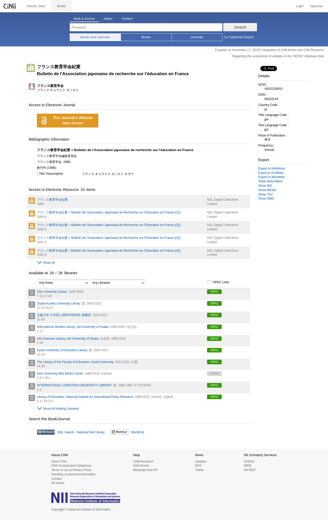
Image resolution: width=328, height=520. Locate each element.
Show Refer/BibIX (270, 181)
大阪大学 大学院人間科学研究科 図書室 (64, 315)
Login (299, 6)
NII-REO (249, 470)
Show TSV (265, 194)
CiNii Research (143, 461)
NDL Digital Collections (222, 199)
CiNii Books (141, 465)
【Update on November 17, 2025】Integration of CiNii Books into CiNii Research (269, 50)
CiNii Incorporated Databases (71, 465)
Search (240, 27)
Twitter (199, 470)
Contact (56, 478)
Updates (201, 461)
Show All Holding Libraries (61, 408)
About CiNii (59, 461)
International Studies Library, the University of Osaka (72, 327)
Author (108, 19)
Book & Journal (84, 19)
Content (127, 19)
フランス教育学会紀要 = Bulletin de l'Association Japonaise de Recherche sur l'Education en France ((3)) (108, 238)
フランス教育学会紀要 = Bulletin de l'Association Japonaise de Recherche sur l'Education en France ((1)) (108, 212)
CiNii (10, 6)
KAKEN (249, 461)
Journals (197, 37)
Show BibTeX (267, 190)
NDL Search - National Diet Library (81, 432)
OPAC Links (218, 282)
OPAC (214, 291)
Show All (49, 262)
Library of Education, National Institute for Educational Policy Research (85, 397)
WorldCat (137, 432)
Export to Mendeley (271, 177)
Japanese (316, 6)
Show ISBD (266, 198)
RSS (198, 465)
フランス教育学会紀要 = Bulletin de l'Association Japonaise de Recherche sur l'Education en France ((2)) (108, 225)
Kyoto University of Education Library (62, 350)
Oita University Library (52, 291)
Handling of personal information (73, 474)
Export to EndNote (270, 173)
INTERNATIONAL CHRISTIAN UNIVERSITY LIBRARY (74, 385)
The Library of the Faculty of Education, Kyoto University (75, 362)
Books (146, 37)
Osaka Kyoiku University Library (58, 303)
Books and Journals (95, 37)
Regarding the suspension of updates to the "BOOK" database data (278, 56)
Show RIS (265, 186)
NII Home (57, 483)
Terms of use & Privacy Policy (71, 470)
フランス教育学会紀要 (52, 199)
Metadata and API (145, 470)
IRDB (247, 465)
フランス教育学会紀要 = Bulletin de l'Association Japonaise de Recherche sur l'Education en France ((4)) (108, 250)
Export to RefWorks (271, 168)
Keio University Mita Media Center (60, 373)
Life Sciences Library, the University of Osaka (68, 338)
